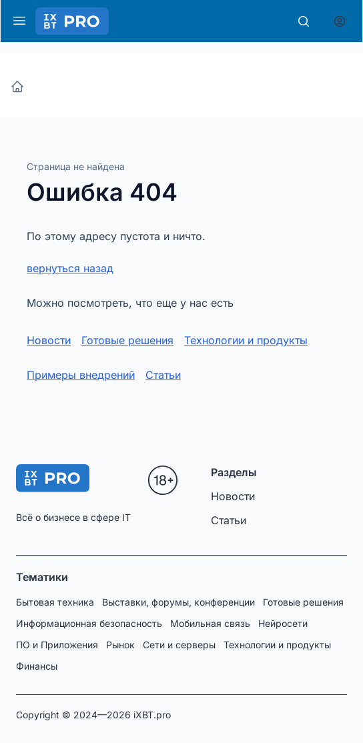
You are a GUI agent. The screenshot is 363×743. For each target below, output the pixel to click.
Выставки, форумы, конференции (178, 602)
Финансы (36, 666)
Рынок (120, 644)
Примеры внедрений (81, 375)
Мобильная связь (210, 623)
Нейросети (283, 623)
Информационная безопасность (89, 623)
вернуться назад (70, 268)
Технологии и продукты (246, 340)
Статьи (163, 375)
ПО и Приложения (57, 644)
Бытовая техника (55, 602)
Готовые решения (127, 340)
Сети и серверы (179, 644)
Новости (49, 340)
